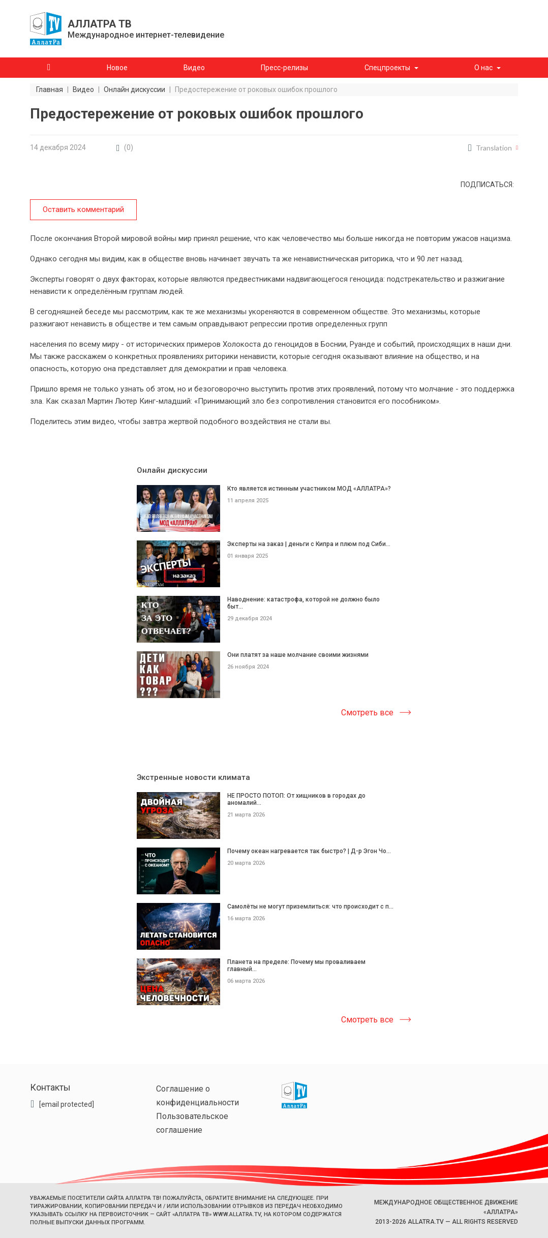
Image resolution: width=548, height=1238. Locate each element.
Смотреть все (367, 712)
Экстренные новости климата (193, 777)
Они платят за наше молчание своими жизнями (298, 654)
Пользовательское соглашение (192, 1123)
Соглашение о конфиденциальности (197, 1095)
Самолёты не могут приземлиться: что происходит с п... (310, 906)
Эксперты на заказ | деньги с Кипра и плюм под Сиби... (308, 543)
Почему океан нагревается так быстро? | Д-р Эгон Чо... (309, 850)
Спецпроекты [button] (387, 68)
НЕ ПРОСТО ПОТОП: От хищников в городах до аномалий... (296, 799)
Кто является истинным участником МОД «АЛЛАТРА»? (309, 488)
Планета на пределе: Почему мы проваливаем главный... (296, 965)
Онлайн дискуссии (172, 470)
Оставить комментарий (83, 209)
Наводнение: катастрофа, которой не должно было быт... (303, 602)
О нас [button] (483, 68)
